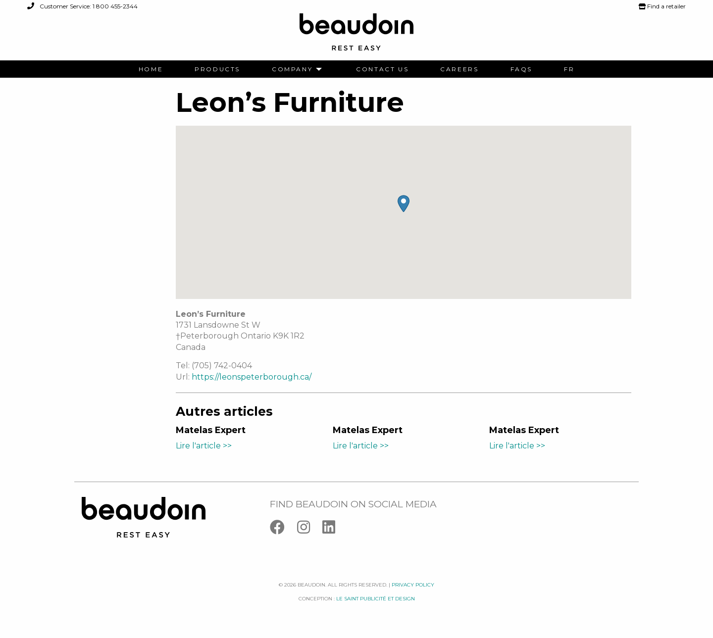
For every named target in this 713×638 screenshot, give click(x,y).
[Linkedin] (333, 529)
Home (151, 69)
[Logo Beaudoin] (356, 36)
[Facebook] (283, 529)
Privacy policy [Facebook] (413, 585)
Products (217, 69)
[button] (403, 203)
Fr (569, 69)
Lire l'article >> (204, 445)
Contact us (382, 69)
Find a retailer (662, 6)
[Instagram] (309, 529)
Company (292, 69)
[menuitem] (151, 69)
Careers (459, 69)
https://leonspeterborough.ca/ (251, 377)
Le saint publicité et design (375, 598)
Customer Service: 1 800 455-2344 (82, 6)
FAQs (521, 69)
